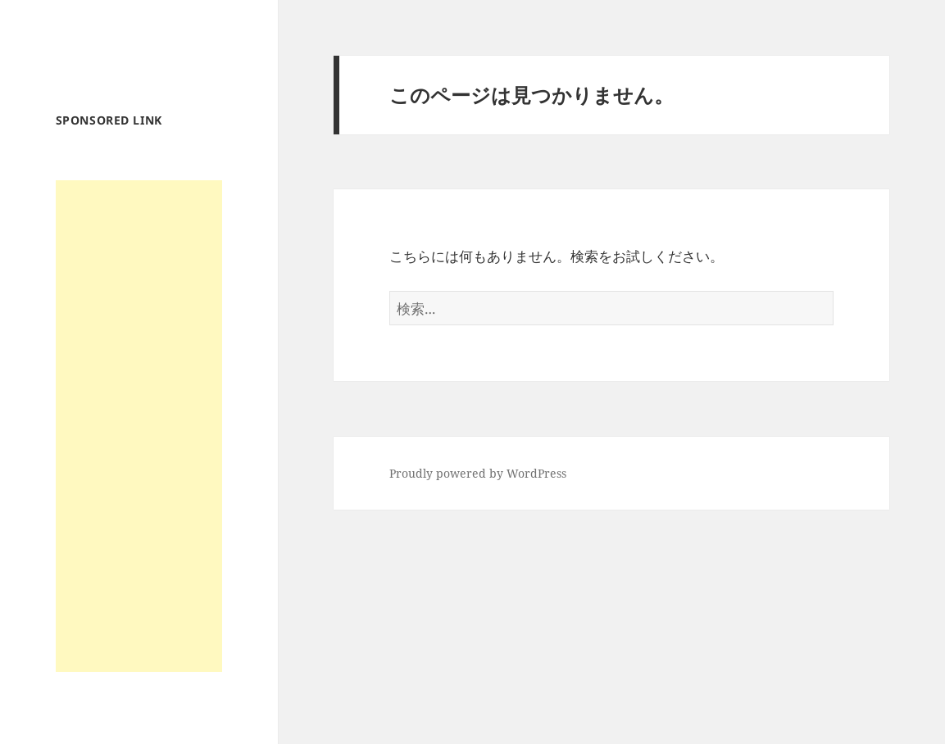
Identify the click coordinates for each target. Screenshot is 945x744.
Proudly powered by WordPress (477, 473)
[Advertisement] (139, 426)
